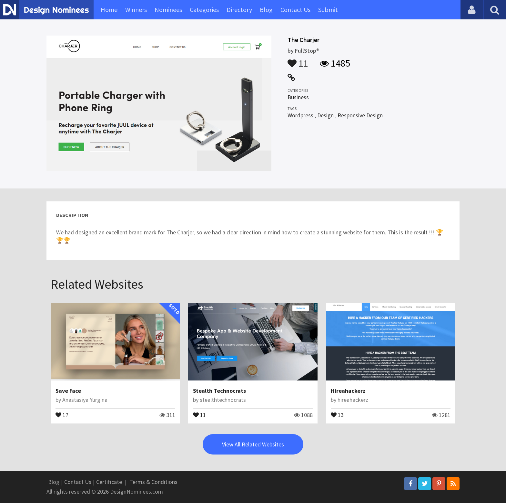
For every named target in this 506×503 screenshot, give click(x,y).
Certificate (109, 482)
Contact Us (295, 9)
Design (325, 115)
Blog (266, 9)
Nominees (168, 9)
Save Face (68, 390)
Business (298, 97)
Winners (136, 9)
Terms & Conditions (153, 482)
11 (298, 60)
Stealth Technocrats (219, 390)
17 (62, 414)
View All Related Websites (253, 444)
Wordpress (300, 115)
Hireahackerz (348, 390)
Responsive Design (360, 115)
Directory (239, 9)
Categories (204, 9)
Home (109, 9)
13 (337, 414)
